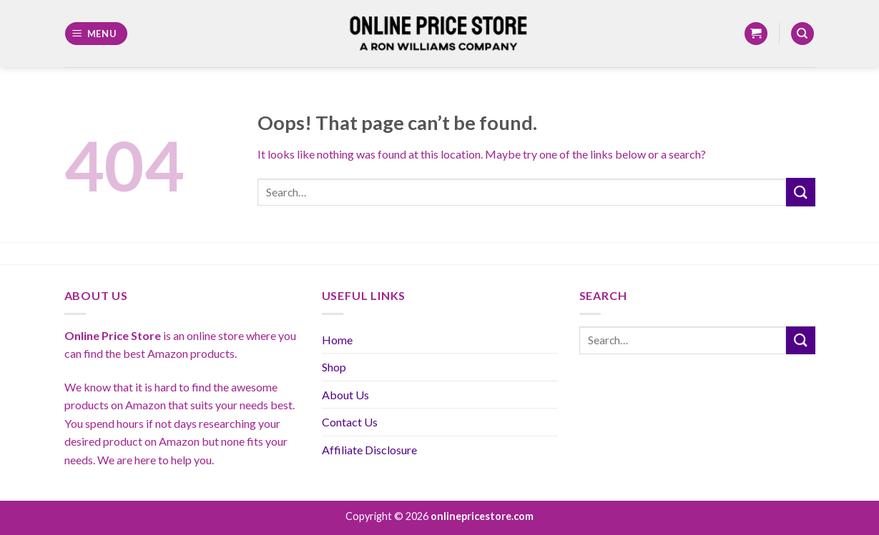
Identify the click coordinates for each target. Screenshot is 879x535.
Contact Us (350, 422)
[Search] (802, 34)
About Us (345, 394)
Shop (334, 367)
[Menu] (96, 34)
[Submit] (800, 192)
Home (337, 339)
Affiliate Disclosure (369, 449)
